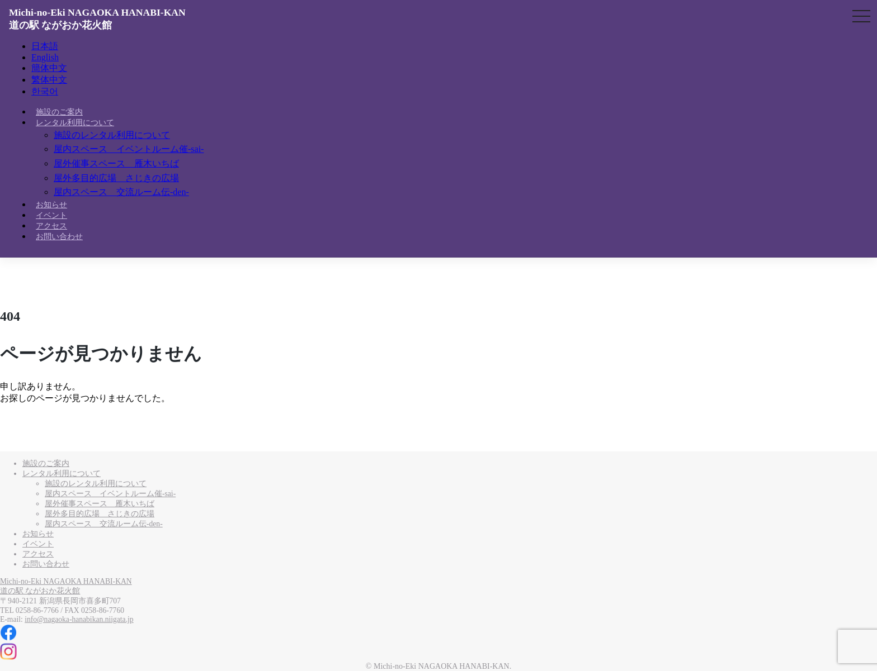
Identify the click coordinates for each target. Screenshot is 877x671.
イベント (51, 215)
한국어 (44, 91)
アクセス (51, 226)
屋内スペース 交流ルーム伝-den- (121, 192)
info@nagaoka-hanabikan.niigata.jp (79, 619)
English (45, 57)
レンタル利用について (75, 122)
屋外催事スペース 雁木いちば (116, 163)
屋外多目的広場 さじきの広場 (116, 178)
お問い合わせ (59, 236)
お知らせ (51, 205)
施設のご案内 (59, 112)
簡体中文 (49, 68)
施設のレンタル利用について (112, 135)
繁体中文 (49, 79)
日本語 (44, 46)
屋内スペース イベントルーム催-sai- (129, 149)
